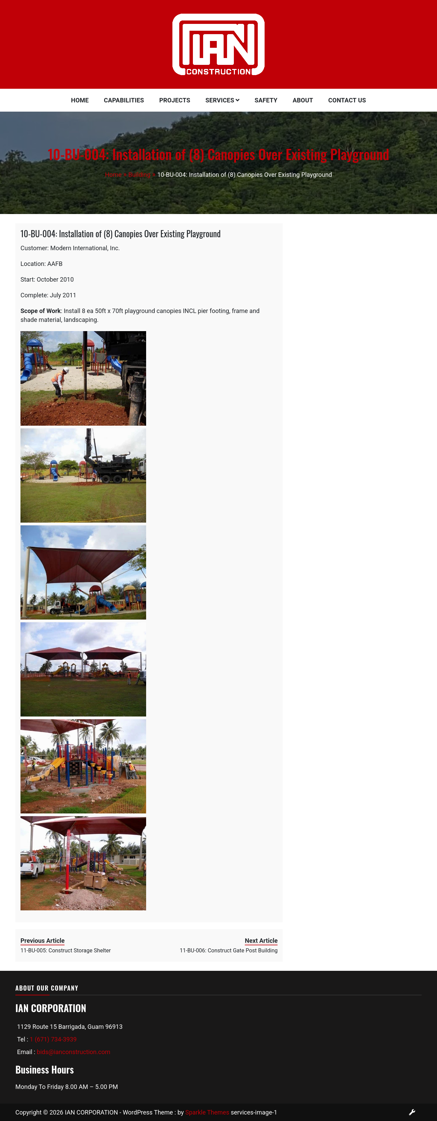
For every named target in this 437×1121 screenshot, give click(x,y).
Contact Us (347, 100)
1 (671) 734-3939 (53, 1039)
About (303, 100)
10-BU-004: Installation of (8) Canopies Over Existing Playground (120, 233)
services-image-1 (254, 1112)
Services (220, 100)
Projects (174, 100)
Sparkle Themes (207, 1112)
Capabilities (124, 100)
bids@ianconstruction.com (73, 1051)
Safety (266, 100)
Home (80, 100)
